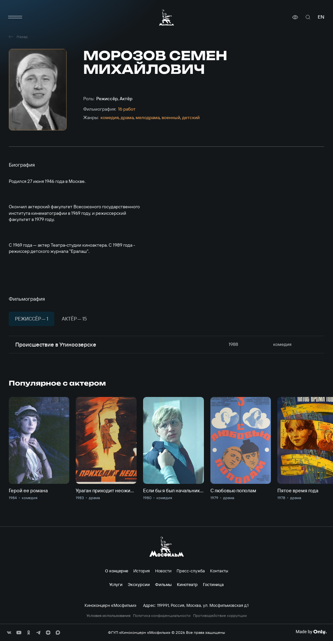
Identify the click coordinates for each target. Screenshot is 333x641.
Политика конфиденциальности (162, 615)
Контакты (219, 570)
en (321, 17)
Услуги (116, 584)
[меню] (15, 17)
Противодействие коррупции (220, 615)
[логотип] (166, 17)
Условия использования (108, 615)
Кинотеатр (187, 584)
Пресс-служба (191, 570)
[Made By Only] (311, 631)
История (141, 570)
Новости (163, 570)
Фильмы (163, 584)
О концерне (116, 570)
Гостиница (213, 584)
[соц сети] (9, 632)
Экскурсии (139, 584)
